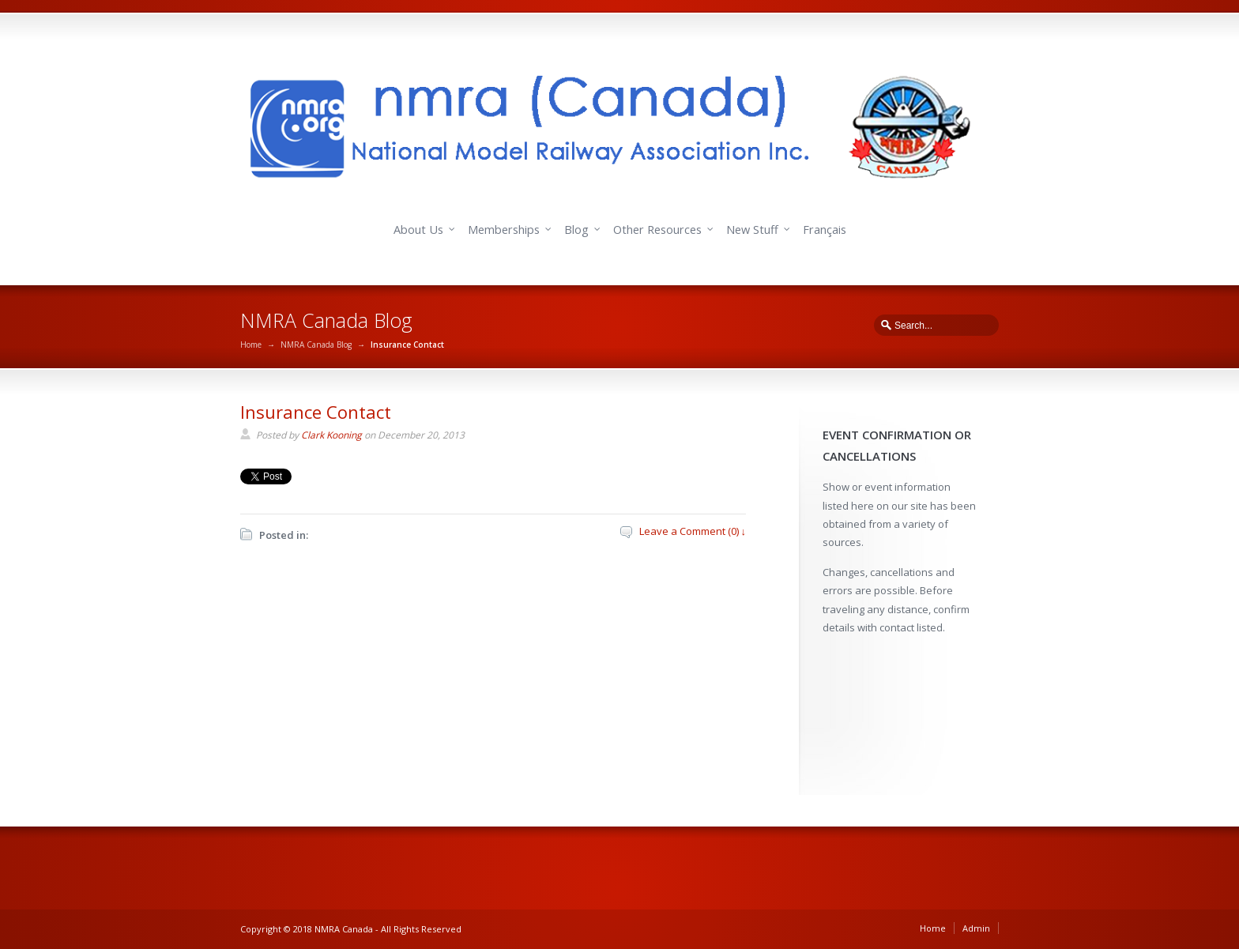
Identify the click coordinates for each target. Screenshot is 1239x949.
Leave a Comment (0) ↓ (693, 531)
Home (251, 344)
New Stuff (752, 229)
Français (824, 229)
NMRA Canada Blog (316, 344)
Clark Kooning (331, 435)
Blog (576, 229)
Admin (976, 928)
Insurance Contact (315, 412)
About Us (418, 229)
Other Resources (657, 229)
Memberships (504, 229)
